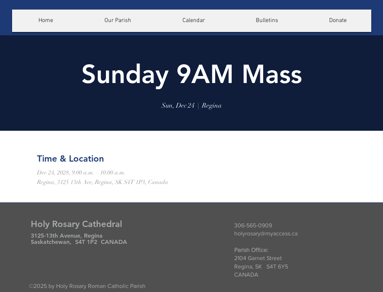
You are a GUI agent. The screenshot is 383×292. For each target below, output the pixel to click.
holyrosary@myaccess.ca (266, 233)
